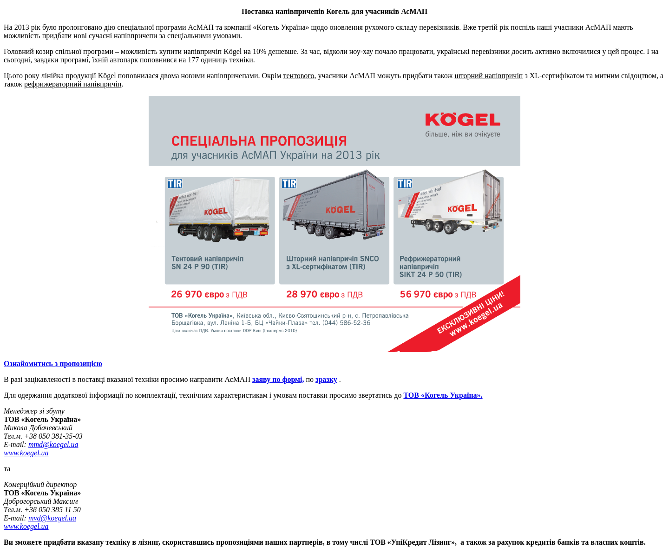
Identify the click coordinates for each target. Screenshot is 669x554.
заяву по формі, (278, 379)
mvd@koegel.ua (52, 518)
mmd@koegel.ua (53, 444)
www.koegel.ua (26, 453)
